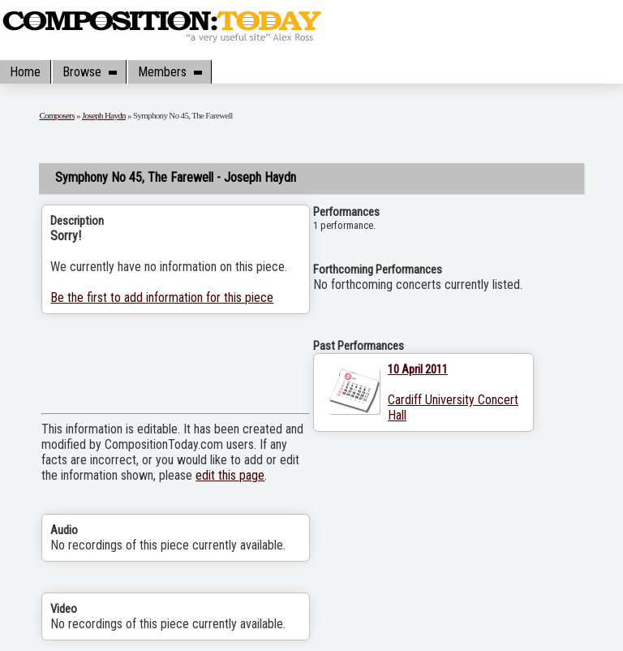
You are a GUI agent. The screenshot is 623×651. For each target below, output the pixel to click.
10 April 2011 (418, 369)
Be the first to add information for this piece (161, 297)
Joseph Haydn (104, 115)
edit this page (229, 475)
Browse (89, 72)
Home (25, 72)
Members (169, 72)
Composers (57, 115)
